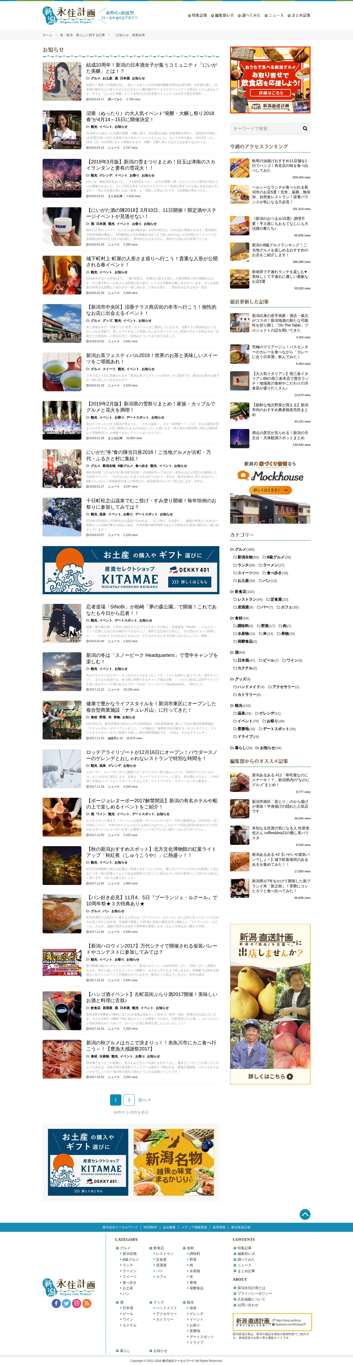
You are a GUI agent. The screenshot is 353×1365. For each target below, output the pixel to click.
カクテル (245, 668)
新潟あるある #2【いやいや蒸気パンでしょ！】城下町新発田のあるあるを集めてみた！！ (281, 859)
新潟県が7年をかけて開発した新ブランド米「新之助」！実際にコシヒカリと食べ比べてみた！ (281, 886)
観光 (94, 127)
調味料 (243, 626)
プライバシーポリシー (255, 1293)
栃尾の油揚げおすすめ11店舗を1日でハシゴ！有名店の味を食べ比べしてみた (280, 165)
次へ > (144, 1100)
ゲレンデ (105, 175)
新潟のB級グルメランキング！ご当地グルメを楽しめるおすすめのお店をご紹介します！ (280, 250)
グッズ (107, 321)
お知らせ (138, 78)
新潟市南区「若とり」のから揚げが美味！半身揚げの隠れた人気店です (280, 806)
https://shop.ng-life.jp (286, 1320)
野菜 (102, 717)
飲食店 (95, 1008)
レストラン (247, 599)
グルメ (95, 78)
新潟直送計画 (240, 1227)
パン (106, 911)
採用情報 (219, 1227)
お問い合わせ (248, 1305)
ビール (268, 660)
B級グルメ (125, 466)
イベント (105, 127)
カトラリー (247, 694)
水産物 (104, 1056)
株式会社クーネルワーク (120, 1227)
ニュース (276, 15)
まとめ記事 (301, 15)
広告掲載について (251, 1299)
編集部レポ (224, 15)
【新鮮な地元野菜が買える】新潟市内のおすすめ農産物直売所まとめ (280, 410)
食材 (94, 717)
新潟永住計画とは (251, 1288)
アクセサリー (283, 687)
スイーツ (109, 369)
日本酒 (125, 78)
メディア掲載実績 (194, 1227)
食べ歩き (141, 466)
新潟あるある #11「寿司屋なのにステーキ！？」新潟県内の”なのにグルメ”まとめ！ (281, 780)
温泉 (102, 514)
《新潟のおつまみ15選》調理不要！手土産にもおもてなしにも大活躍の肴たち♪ (280, 223)
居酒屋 (107, 1008)
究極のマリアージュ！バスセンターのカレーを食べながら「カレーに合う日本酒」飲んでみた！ (280, 352)
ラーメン (270, 565)
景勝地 (243, 729)
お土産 (107, 78)
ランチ (243, 565)
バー (265, 607)
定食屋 (276, 599)
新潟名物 (109, 466)
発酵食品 (245, 641)
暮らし (240, 748)
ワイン (101, 814)
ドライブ (245, 736)
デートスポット (137, 417)
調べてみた (251, 15)
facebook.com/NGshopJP (289, 1324)
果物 (117, 717)
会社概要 (169, 1227)
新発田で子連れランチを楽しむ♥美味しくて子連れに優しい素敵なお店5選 (280, 276)
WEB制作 (150, 1227)
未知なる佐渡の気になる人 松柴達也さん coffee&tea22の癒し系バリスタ (280, 833)
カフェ (286, 607)
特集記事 (199, 15)
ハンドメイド (249, 687)
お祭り (134, 175)
